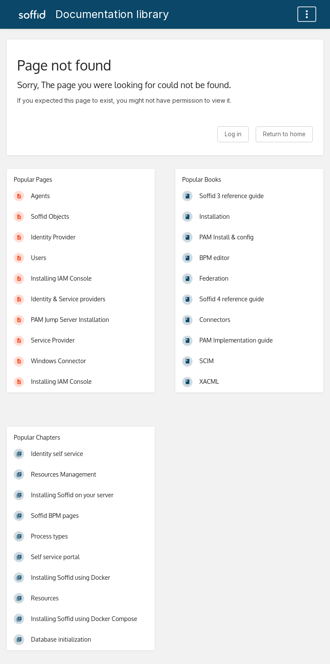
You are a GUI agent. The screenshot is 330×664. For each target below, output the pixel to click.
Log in (233, 134)
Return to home (284, 134)
